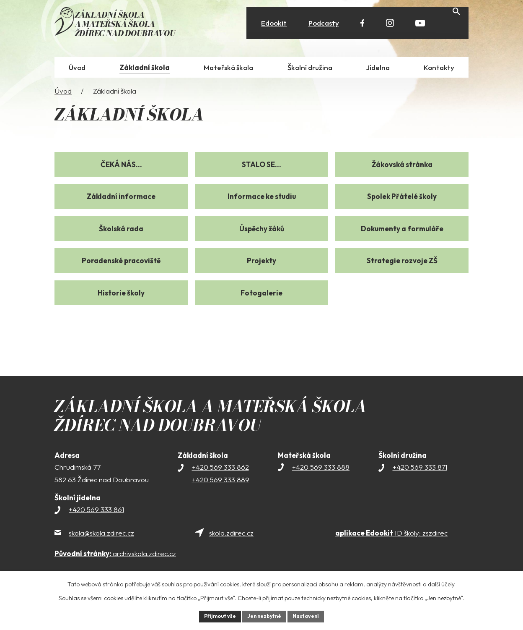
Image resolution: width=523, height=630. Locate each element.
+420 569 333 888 (321, 470)
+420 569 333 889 (220, 482)
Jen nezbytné (264, 615)
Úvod (63, 94)
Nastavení (312, 615)
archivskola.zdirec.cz (115, 556)
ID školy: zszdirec (391, 536)
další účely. (442, 582)
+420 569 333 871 (420, 470)
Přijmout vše (214, 615)
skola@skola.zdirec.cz (101, 536)
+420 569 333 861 (96, 513)
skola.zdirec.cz (231, 536)
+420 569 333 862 (220, 470)
